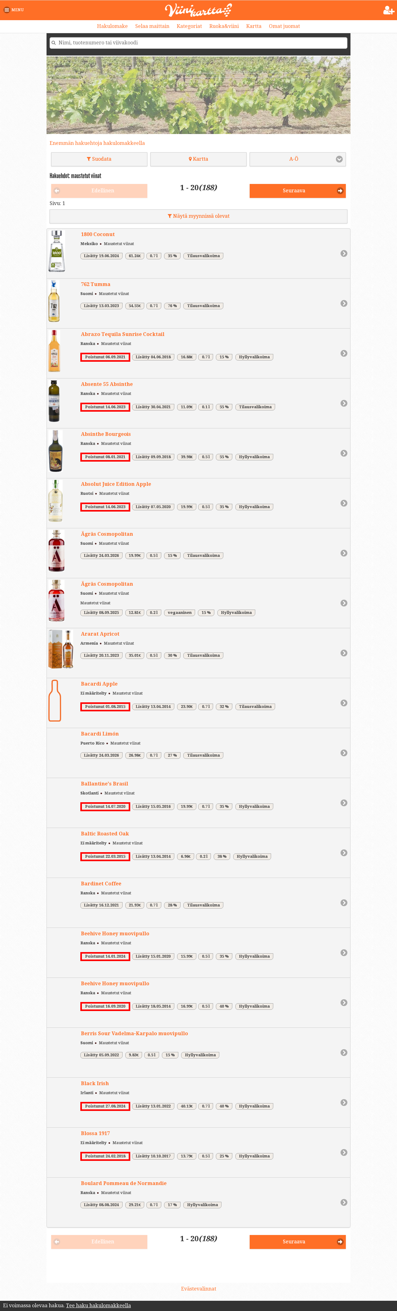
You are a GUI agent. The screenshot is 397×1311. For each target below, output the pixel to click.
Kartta (253, 26)
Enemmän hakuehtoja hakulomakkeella (97, 143)
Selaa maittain (152, 26)
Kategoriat (189, 26)
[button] (15, 10)
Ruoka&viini (224, 26)
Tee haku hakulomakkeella (98, 1306)
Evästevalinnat (198, 1289)
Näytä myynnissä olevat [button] (199, 216)
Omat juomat (284, 26)
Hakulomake (112, 26)
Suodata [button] (99, 159)
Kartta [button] (198, 159)
